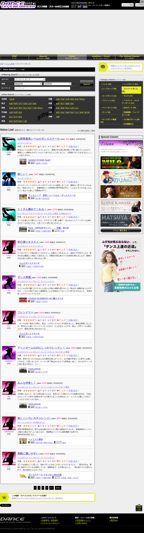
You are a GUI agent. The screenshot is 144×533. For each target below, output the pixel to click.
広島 (72, 108)
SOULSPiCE (34, 369)
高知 (72, 104)
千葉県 (38, 302)
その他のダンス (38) (131, 119)
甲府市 (45, 163)
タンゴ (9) (105, 112)
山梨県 (38, 163)
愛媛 (67, 104)
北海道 (11, 99)
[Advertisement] (72, 31)
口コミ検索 (10, 64)
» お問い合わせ (81, 523)
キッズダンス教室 (51, 213)
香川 (62, 104)
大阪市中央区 (38, 266)
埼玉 (25, 108)
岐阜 (20, 121)
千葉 (34, 108)
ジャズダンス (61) (130, 84)
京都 (58, 99)
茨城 (11, 108)
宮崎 (81, 112)
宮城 (25, 104)
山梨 (11, 112)
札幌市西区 (47, 231)
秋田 (15, 104)
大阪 (62, 99)
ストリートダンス (24, 143)
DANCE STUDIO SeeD (39, 160)
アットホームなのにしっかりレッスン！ (41, 347)
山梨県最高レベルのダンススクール (39, 138)
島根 (62, 108)
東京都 (38, 198)
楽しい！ (23, 174)
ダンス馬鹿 (24, 277)
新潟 (20, 112)
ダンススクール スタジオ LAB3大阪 (45, 475)
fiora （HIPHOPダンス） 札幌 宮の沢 (48, 228)
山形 (29, 104)
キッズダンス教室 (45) (108, 120)
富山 (11, 117)
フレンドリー (25, 312)
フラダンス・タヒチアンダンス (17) (130, 101)
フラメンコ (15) (108, 100)
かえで (8, 222)
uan (8, 396)
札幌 (62, 231)
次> (51, 488)
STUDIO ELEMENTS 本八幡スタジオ (45, 298)
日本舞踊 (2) (127, 124)
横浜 (64, 443)
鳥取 (58, 108)
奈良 (76, 99)
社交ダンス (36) (129, 108)
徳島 (58, 104)
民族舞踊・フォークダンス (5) (130, 113)
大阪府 (29, 266)
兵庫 (67, 99)
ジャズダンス (23, 281)
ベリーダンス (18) (109, 108)
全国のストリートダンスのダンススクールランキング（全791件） (38, 498)
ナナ (9, 326)
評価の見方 (71, 146)
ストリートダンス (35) (130, 90)
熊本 (72, 112)
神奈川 (40, 108)
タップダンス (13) (109, 96)
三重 (25, 121)
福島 (34, 104)
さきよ (8, 255)
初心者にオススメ (28, 242)
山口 (76, 108)
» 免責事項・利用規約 (49, 520)
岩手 (20, 104)
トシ (9, 187)
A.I (9, 290)
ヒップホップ (23, 213)
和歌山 (82, 99)
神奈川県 (39, 443)
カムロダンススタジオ (29, 263)
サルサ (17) (127, 96)
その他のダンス (65, 213)
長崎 (67, 112)
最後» (58, 488)
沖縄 (58, 117)
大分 (76, 112)
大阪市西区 (47, 478)
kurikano (9, 361)
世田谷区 (45, 198)
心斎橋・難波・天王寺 (69, 478)
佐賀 (62, 112)
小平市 (45, 372)
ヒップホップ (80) (109, 89)
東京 (29, 108)
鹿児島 (87, 112)
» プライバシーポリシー (50, 523)
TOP (2, 64)
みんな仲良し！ (27, 382)
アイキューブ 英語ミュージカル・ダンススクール (52, 195)
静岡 (15, 121)
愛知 (11, 121)
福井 (20, 117)
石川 (15, 117)
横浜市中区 (48, 443)
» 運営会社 (113, 520)
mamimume (9, 431)
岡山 (67, 108)
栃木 (15, 108)
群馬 (20, 108)
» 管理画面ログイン (83, 520)
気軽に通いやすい (28, 453)
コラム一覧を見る (121, 230)
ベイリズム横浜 (35, 439)
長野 (15, 112)
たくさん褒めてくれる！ (32, 209)
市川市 (45, 302)
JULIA (8, 152)
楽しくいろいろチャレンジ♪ (34, 418)
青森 (11, 104)
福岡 (58, 112)
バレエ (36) (106, 84)
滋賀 (72, 99)
